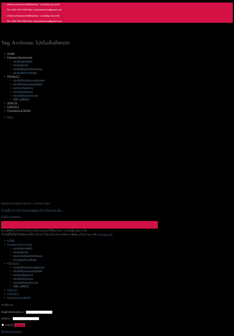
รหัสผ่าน (6, 318)
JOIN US (12, 103)
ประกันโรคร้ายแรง (23, 92)
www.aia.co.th (105, 234)
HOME (11, 53)
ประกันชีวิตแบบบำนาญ (25, 95)
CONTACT (13, 107)
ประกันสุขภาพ (20, 65)
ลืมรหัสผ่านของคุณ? (12, 331)
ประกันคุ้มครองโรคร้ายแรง (28, 69)
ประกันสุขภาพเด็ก (22, 61)
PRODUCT (13, 76)
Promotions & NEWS (19, 110)
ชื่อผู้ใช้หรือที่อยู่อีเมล (13, 312)
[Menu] (10, 117)
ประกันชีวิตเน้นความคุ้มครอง (29, 80)
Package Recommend (19, 57)
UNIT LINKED (21, 99)
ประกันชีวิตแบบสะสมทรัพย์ (27, 84)
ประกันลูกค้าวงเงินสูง (25, 73)
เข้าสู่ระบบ (20, 325)
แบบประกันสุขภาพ (23, 88)
